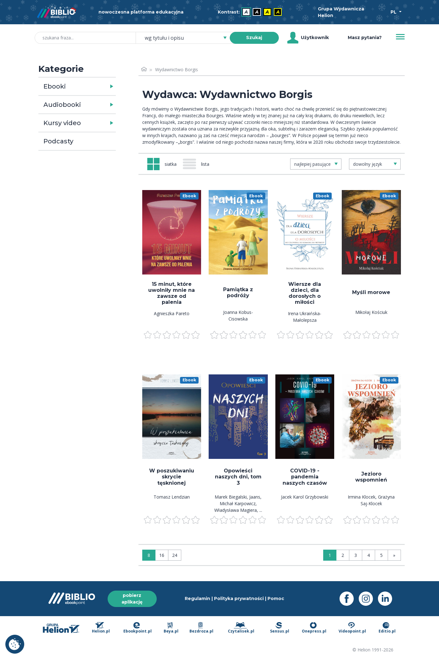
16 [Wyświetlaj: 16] (161, 555)
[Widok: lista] (198, 164)
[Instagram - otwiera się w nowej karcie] (368, 599)
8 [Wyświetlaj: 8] (149, 555)
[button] (93, 86)
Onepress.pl (314, 628)
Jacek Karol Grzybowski (304, 497)
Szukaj (254, 37)
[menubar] (251, 12)
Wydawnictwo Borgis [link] (176, 69)
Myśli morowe (371, 292)
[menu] (171, 232)
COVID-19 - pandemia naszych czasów (305, 477)
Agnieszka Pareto (171, 313)
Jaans (254, 497)
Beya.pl (171, 628)
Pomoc (275, 598)
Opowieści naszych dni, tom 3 (238, 477)
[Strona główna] (144, 69)
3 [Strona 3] (355, 555)
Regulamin (197, 598)
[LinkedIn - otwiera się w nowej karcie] (387, 599)
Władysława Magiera (235, 510)
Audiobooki (62, 104)
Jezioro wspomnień (371, 477)
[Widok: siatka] (162, 164)
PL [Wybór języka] (394, 12)
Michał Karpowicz (238, 503)
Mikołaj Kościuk (371, 312)
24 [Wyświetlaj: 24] (174, 555)
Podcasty (58, 141)
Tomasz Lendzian (172, 497)
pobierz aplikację (132, 599)
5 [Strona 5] (381, 555)
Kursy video (62, 123)
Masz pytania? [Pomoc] (365, 37)
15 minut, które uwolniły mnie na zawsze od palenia (171, 293)
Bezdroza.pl (201, 628)
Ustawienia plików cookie (15, 644)
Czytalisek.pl (241, 628)
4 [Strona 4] (368, 555)
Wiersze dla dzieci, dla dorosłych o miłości (304, 293)
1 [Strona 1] (330, 555)
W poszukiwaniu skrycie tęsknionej (171, 477)
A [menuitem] (246, 12)
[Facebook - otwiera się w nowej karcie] (349, 599)
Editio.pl (387, 628)
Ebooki (54, 86)
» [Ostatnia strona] (394, 555)
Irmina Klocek (361, 497)
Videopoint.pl (352, 628)
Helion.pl (101, 628)
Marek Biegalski (231, 497)
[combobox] (186, 38)
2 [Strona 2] (342, 555)
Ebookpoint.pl (137, 628)
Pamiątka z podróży (238, 292)
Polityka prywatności (239, 598)
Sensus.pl (279, 628)
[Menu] (400, 36)
